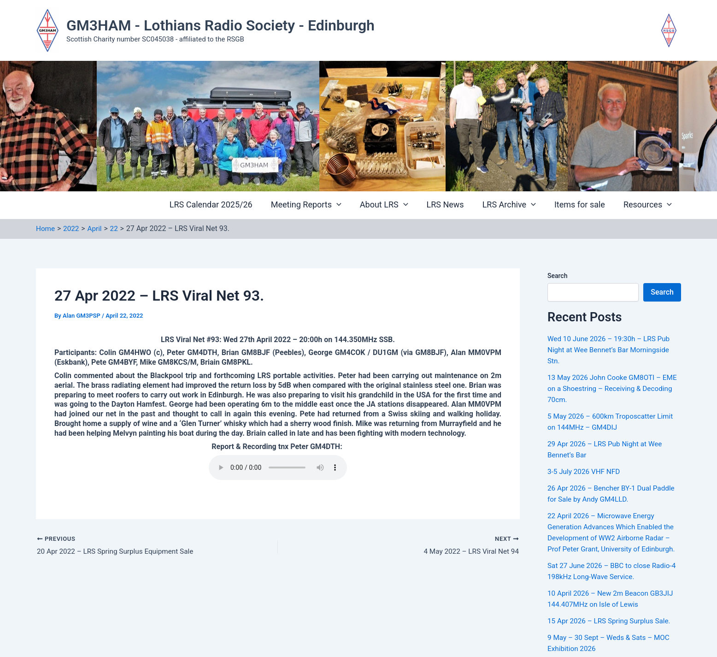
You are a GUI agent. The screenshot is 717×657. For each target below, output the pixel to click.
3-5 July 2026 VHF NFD (585, 471)
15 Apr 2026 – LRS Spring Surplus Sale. (611, 620)
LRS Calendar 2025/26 (223, 205)
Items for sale (582, 205)
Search (557, 275)
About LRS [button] (392, 205)
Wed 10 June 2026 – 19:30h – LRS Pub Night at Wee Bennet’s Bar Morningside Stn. (611, 349)
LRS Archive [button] (514, 205)
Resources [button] (648, 205)
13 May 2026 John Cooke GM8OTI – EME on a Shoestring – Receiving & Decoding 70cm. (606, 388)
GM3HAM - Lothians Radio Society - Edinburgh (220, 25)
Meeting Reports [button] (316, 205)
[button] (347, 205)
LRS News (451, 205)
